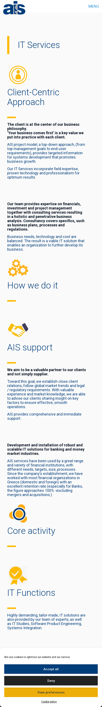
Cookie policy (49, 701)
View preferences (51, 692)
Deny (51, 681)
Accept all (51, 669)
